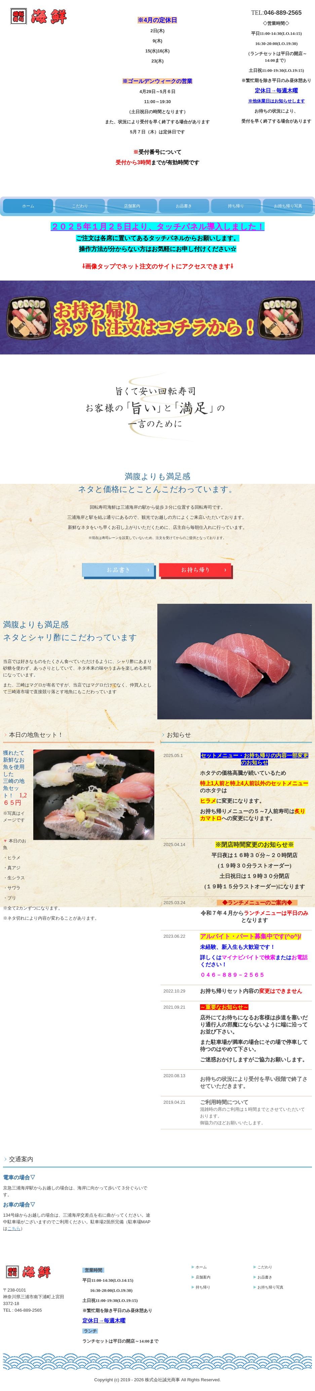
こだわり (80, 206)
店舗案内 (132, 206)
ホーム (28, 206)
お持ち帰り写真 (288, 206)
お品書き (184, 206)
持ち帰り (236, 206)
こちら (14, 1228)
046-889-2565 (28, 1310)
